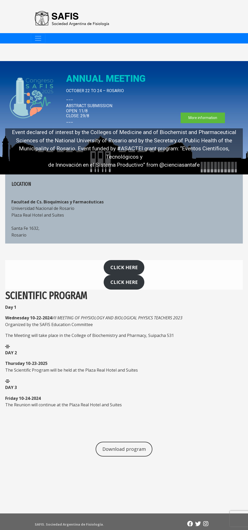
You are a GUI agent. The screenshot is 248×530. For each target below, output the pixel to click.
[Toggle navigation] (38, 38)
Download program (124, 449)
